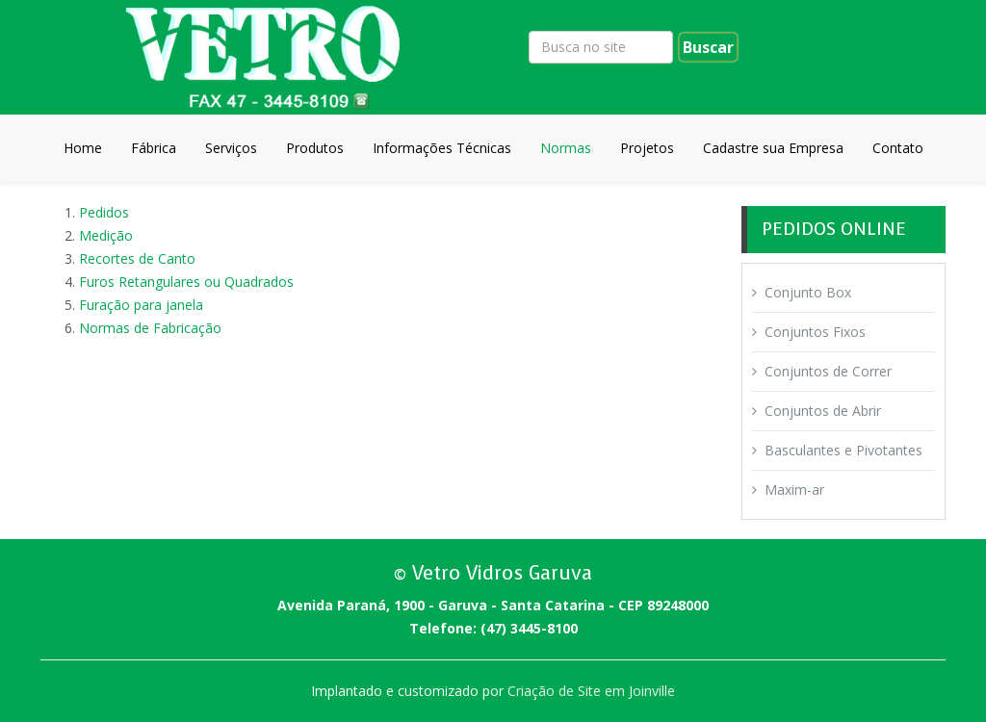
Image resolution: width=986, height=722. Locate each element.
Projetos (647, 148)
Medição (106, 235)
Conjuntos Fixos (815, 331)
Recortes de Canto (137, 258)
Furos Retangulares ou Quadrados (186, 281)
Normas (565, 148)
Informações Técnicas (442, 148)
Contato (897, 148)
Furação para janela (141, 305)
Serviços (231, 148)
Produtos (315, 148)
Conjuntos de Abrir (823, 410)
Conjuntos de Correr (828, 371)
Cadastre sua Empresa (773, 148)
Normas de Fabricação (150, 328)
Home (83, 148)
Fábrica (153, 148)
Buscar (708, 47)
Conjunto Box (808, 292)
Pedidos (104, 212)
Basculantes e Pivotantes (843, 450)
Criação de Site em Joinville (591, 691)
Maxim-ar (794, 489)
